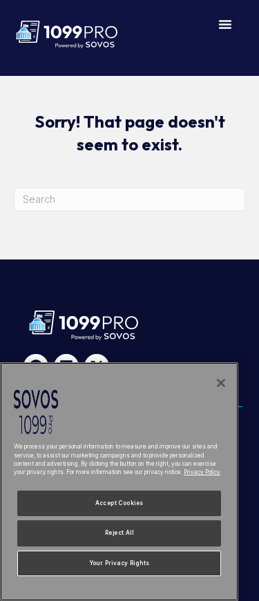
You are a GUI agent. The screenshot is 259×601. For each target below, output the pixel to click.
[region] (119, 481)
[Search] (129, 199)
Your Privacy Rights (119, 563)
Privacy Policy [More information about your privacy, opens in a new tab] (202, 472)
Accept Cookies (119, 503)
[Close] (221, 383)
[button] (225, 24)
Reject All (119, 532)
